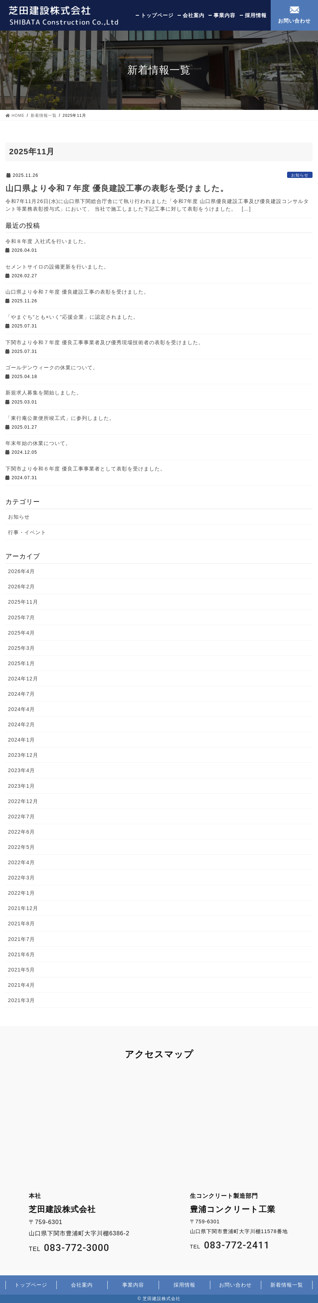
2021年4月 (21, 985)
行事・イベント (27, 532)
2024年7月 (21, 694)
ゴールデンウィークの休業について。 (51, 367)
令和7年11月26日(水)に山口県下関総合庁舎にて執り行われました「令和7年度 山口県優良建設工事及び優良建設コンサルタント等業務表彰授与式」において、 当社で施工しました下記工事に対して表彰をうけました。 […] (157, 205)
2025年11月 (23, 602)
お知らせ (300, 175)
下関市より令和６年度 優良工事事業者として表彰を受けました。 (85, 469)
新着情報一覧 (286, 1285)
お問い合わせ (294, 21)
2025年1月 (21, 663)
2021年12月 (23, 908)
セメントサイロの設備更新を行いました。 (57, 267)
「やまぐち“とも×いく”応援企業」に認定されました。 (72, 317)
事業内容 (224, 15)
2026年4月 (21, 571)
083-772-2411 (237, 1245)
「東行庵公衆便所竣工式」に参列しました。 (60, 418)
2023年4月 (21, 770)
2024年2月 (21, 724)
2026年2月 (21, 586)
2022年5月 (21, 847)
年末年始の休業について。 (38, 443)
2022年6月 (21, 832)
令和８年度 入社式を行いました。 (47, 241)
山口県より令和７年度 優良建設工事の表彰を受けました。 (116, 188)
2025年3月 (21, 648)
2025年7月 (21, 617)
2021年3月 (21, 1000)
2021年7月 (21, 939)
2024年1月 (21, 740)
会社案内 (193, 15)
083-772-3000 (77, 1247)
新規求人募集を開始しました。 (43, 393)
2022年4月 (21, 862)
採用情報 (256, 15)
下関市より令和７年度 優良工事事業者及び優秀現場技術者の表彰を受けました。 (104, 342)
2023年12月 (23, 755)
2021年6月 (21, 954)
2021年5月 (21, 970)
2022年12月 (23, 801)
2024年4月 (21, 709)
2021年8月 (21, 923)
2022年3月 (21, 878)
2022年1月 (21, 893)
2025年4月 (21, 633)
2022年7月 (21, 816)
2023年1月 (21, 786)
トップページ (157, 15)
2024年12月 (23, 679)
